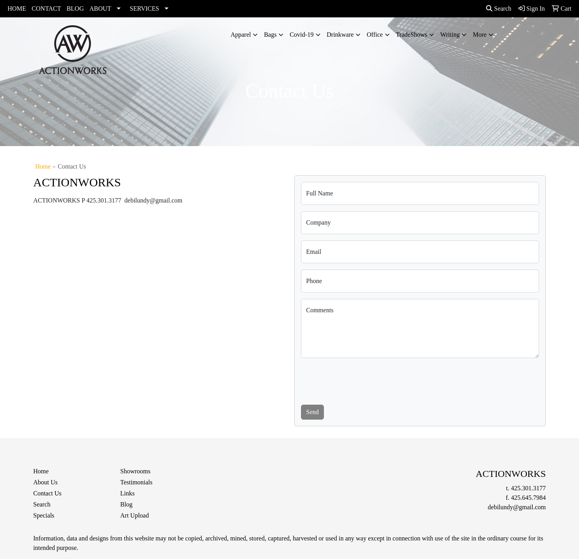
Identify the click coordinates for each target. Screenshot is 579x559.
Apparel (241, 34)
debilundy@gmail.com (517, 507)
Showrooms (135, 471)
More (479, 34)
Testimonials (136, 482)
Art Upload (134, 515)
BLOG (75, 8)
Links (127, 493)
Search (498, 8)
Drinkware (340, 34)
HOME (17, 8)
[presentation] (361, 379)
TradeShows (411, 34)
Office (375, 34)
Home (43, 166)
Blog (126, 504)
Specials (43, 515)
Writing (450, 34)
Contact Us (47, 493)
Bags (270, 34)
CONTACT (46, 8)
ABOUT (100, 8)
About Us (45, 482)
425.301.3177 (528, 488)
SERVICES (144, 8)
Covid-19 (301, 34)
